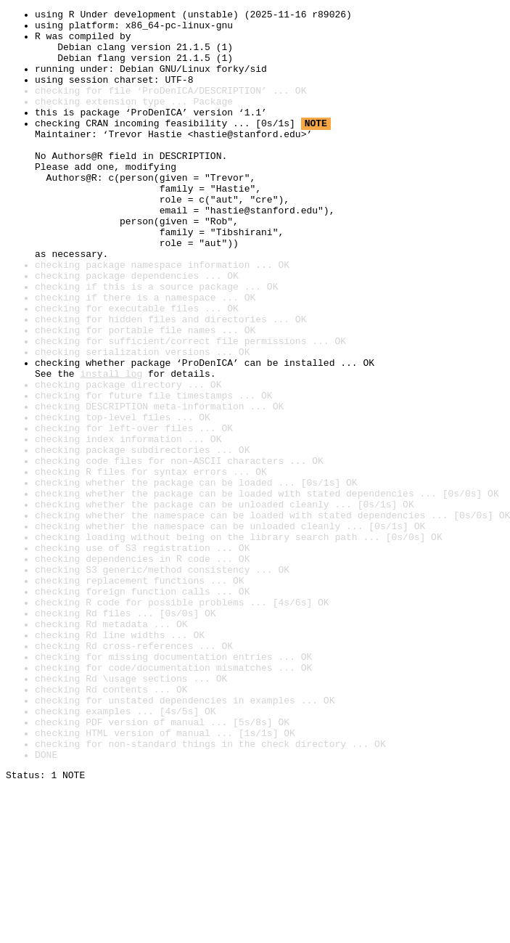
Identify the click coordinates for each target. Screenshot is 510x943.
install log (111, 447)
